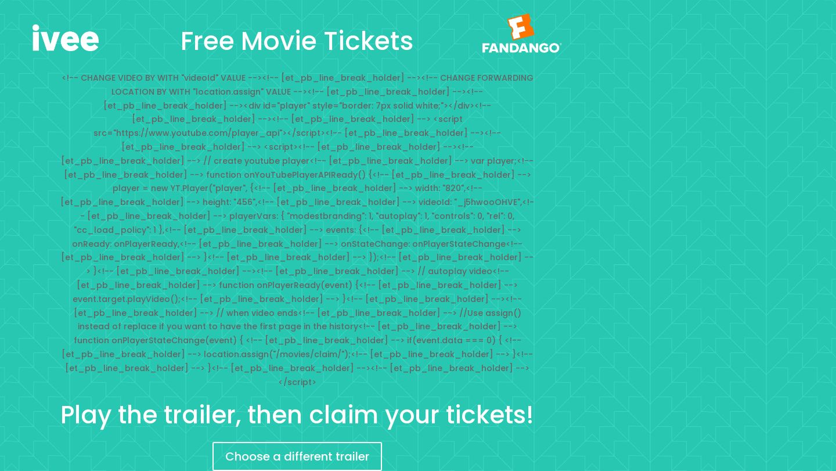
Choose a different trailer (297, 456)
